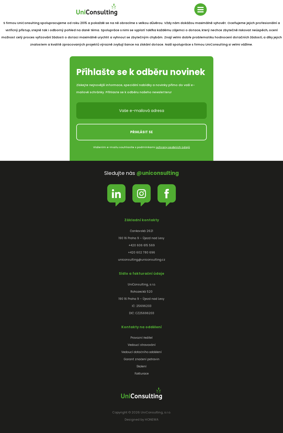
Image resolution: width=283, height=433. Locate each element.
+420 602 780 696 (141, 252)
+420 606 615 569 (142, 245)
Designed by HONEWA (141, 419)
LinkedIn (116, 193)
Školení (141, 366)
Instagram (141, 193)
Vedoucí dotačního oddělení (141, 352)
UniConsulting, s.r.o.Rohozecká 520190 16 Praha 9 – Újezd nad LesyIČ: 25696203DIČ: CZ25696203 (141, 298)
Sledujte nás (141, 173)
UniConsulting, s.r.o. (96, 9)
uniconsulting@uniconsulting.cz (141, 260)
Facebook (167, 193)
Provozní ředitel (141, 338)
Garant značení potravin (141, 359)
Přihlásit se (141, 132)
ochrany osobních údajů (173, 147)
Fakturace (142, 373)
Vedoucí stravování (142, 345)
